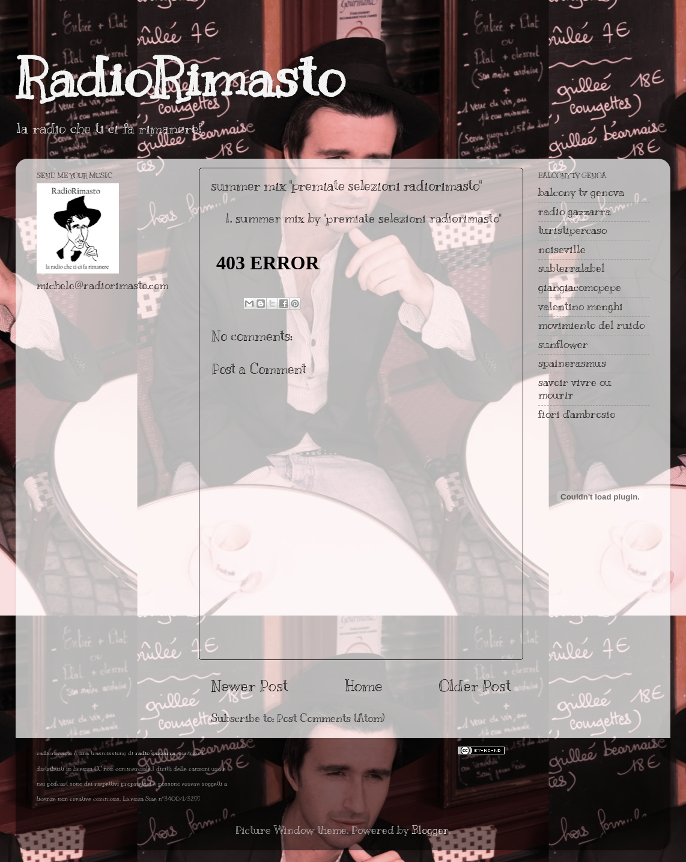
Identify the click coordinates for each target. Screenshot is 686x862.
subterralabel (571, 268)
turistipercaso (572, 230)
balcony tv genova (581, 192)
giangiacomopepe (579, 287)
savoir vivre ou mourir (575, 389)
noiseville (562, 249)
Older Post (475, 685)
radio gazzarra (574, 211)
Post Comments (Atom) (330, 718)
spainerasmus (572, 363)
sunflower (563, 344)
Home (364, 685)
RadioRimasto (180, 77)
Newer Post (249, 685)
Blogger (430, 830)
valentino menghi (580, 306)
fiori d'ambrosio (576, 414)
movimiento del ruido (591, 325)
